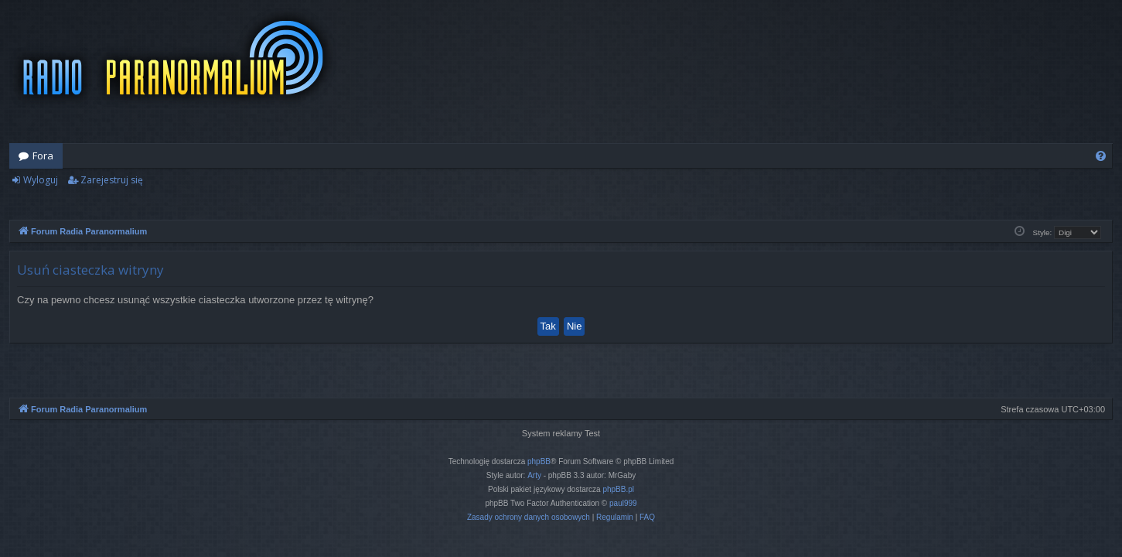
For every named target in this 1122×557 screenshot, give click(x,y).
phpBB (539, 461)
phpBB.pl (618, 489)
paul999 (623, 503)
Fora (42, 155)
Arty (534, 475)
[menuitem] (1101, 156)
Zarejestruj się (111, 179)
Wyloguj (40, 179)
